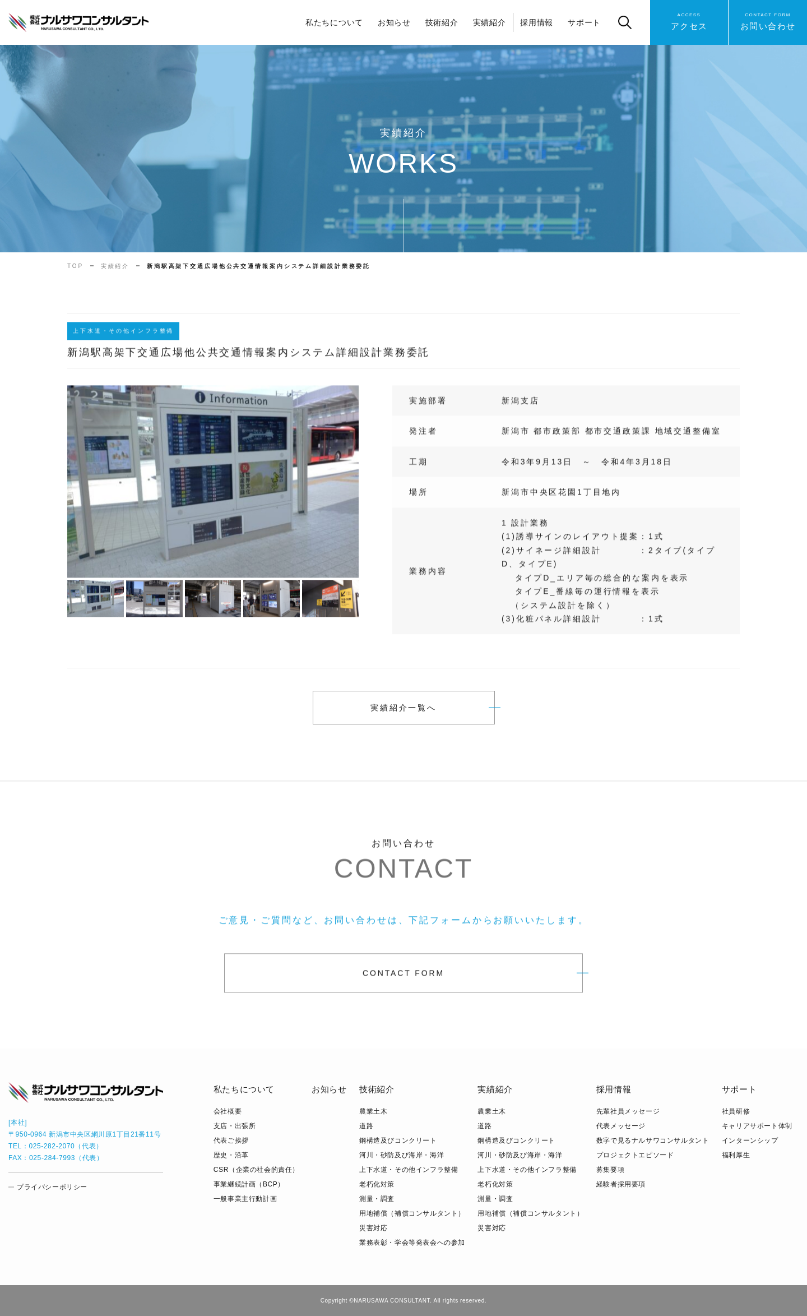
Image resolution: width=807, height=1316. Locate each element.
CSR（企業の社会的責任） (256, 1170)
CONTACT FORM (403, 979)
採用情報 (536, 22)
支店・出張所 (235, 1126)
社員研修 (736, 1111)
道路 (366, 1126)
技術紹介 (441, 22)
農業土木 (373, 1111)
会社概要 (228, 1111)
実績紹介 (489, 22)
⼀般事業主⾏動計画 (245, 1199)
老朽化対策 (377, 1184)
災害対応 (373, 1228)
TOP (75, 266)
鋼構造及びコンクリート (398, 1140)
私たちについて (334, 22)
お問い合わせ (768, 21)
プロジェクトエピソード (635, 1155)
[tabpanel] (213, 488)
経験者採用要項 (621, 1184)
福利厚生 (736, 1155)
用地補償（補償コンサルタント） (412, 1213)
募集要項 (610, 1170)
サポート (584, 22)
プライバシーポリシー (52, 1187)
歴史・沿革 (231, 1155)
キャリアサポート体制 (757, 1126)
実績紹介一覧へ (403, 707)
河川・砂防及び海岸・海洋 (401, 1155)
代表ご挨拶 (231, 1140)
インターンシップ (750, 1140)
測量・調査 (377, 1199)
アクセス (689, 21)
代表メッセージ (621, 1126)
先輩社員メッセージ (628, 1111)
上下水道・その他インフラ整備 (408, 1170)
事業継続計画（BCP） (249, 1184)
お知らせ (394, 22)
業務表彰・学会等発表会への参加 (412, 1242)
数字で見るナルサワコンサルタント (652, 1140)
